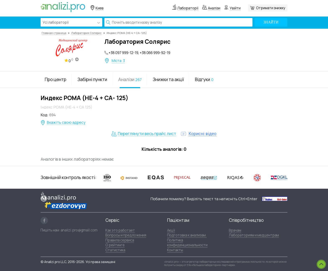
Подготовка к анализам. (187, 235)
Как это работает (120, 230)
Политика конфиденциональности (187, 242)
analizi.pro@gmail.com (79, 230)
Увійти (235, 8)
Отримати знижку (270, 7)
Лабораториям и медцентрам (254, 235)
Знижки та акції (168, 79)
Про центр (55, 79)
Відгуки (204, 79)
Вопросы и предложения (125, 235)
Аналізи (214, 8)
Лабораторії (188, 8)
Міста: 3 (118, 60)
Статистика (115, 250)
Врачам (235, 230)
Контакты (175, 250)
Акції (171, 230)
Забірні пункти (92, 79)
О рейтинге (115, 245)
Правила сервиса (119, 240)
